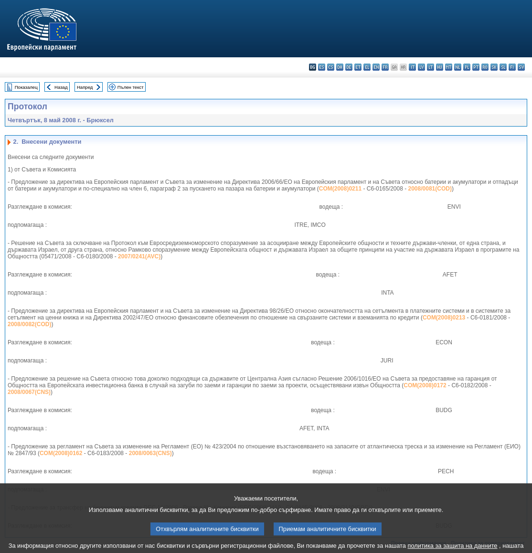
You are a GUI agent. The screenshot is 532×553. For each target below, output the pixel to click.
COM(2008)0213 (444, 317)
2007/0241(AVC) (139, 256)
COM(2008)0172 (425, 385)
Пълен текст (130, 87)
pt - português (475, 67)
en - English (376, 67)
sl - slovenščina (503, 67)
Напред (85, 87)
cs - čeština (330, 67)
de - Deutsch (348, 67)
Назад (61, 87)
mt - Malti (448, 67)
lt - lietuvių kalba (430, 67)
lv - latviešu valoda (421, 67)
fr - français (385, 67)
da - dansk (339, 67)
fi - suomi (512, 67)
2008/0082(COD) (29, 324)
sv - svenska (521, 67)
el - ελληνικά (367, 67)
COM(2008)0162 (61, 453)
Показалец (26, 87)
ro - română (485, 67)
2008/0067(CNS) (29, 392)
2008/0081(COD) (430, 188)
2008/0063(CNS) (150, 453)
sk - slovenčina (494, 67)
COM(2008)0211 (340, 188)
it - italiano (412, 67)
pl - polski (466, 67)
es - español (321, 67)
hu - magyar (439, 67)
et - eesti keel (358, 67)
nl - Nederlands (457, 67)
